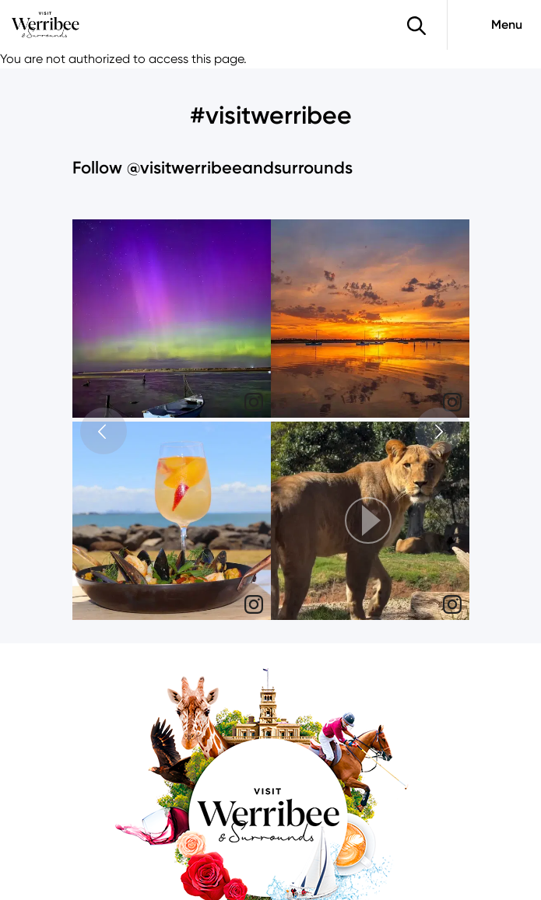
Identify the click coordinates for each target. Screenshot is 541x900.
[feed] (270, 421)
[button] (370, 521)
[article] (171, 320)
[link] (253, 402)
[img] (171, 318)
